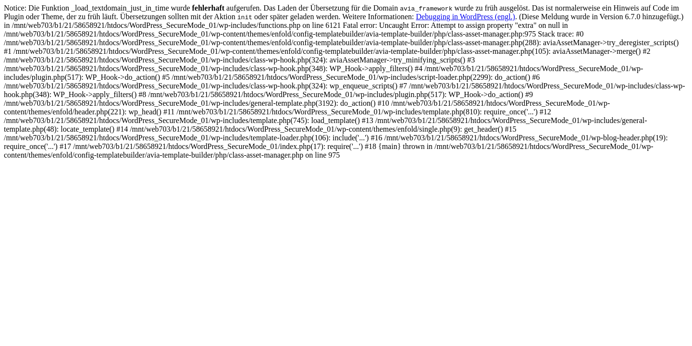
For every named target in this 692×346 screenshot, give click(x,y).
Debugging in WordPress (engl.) (465, 16)
